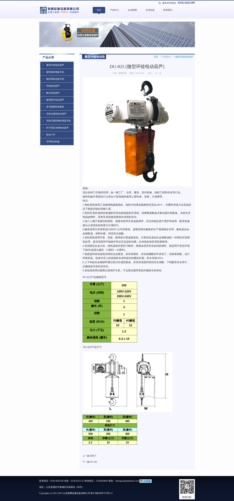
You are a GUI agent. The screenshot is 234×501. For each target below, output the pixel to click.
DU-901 (93, 462)
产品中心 (114, 10)
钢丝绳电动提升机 (55, 79)
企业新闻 (132, 10)
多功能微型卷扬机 (55, 107)
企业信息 (150, 10)
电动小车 (50, 134)
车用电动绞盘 (53, 141)
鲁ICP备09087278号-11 (101, 493)
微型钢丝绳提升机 (55, 72)
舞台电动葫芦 (53, 93)
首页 (99, 10)
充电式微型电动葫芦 (56, 114)
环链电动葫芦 (53, 86)
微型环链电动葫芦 (184, 57)
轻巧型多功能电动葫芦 (57, 128)
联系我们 (167, 10)
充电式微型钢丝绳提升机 (58, 121)
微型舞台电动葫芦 (55, 100)
